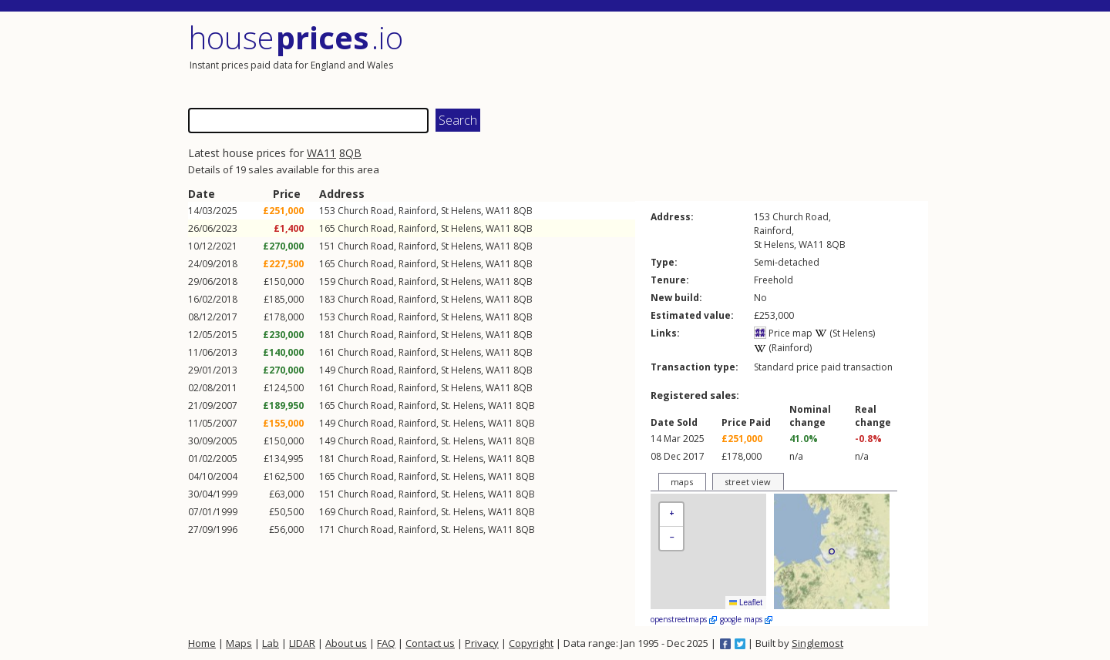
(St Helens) (845, 333)
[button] (671, 515)
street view (748, 481)
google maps (746, 619)
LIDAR (302, 643)
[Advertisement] (743, 57)
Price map (783, 333)
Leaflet (745, 602)
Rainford (417, 210)
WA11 (321, 153)
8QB (350, 153)
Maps (239, 643)
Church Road (366, 210)
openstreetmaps (684, 619)
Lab (270, 643)
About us (346, 643)
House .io (295, 37)
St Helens (461, 210)
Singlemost (817, 643)
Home (202, 643)
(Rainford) (783, 347)
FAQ (386, 643)
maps (682, 481)
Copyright (531, 643)
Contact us (430, 643)
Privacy (482, 643)
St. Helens (462, 405)
